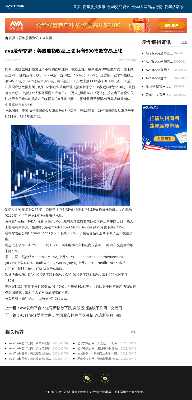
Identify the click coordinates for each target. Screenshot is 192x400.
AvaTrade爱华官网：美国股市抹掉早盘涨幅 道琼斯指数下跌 (70, 315)
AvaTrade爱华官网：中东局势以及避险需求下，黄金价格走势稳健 (30, 343)
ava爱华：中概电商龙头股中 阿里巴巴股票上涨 (98, 353)
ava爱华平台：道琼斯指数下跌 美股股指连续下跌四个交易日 (71, 307)
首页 (12, 38)
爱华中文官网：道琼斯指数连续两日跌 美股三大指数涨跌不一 (98, 359)
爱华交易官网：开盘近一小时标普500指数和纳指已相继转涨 (98, 343)
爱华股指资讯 (29, 38)
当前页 (47, 38)
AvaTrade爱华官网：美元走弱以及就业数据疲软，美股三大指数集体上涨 (30, 348)
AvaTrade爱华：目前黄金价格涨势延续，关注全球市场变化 (29, 359)
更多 (133, 332)
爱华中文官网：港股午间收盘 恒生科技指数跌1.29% (99, 348)
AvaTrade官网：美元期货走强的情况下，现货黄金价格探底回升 (29, 353)
